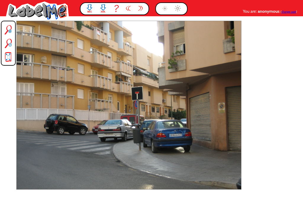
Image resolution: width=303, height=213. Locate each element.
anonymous (269, 11)
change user (288, 12)
